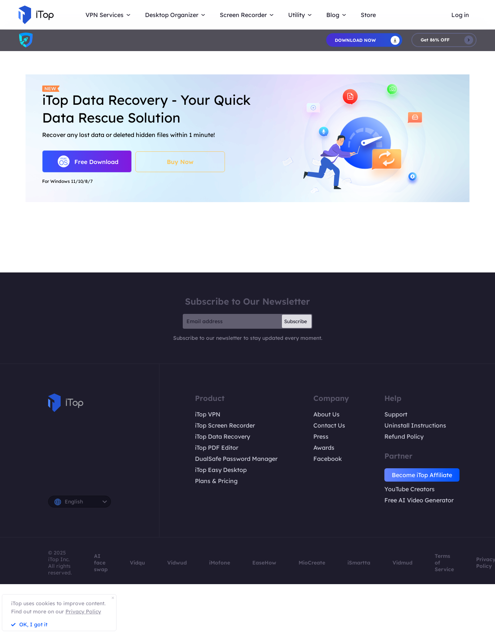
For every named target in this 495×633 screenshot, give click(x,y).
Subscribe (295, 321)
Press (321, 436)
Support (395, 414)
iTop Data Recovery (222, 436)
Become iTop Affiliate (422, 475)
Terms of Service (444, 563)
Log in (460, 15)
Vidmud (402, 562)
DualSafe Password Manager (236, 458)
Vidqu (137, 562)
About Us (326, 414)
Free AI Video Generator (419, 500)
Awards (323, 447)
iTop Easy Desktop (221, 469)
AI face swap (101, 563)
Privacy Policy (83, 611)
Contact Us (329, 425)
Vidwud (177, 562)
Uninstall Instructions (415, 425)
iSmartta (358, 562)
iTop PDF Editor (216, 447)
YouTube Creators (409, 489)
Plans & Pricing (216, 481)
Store (368, 15)
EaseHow (264, 562)
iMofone (219, 562)
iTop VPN (207, 414)
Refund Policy (404, 436)
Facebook (327, 458)
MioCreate (312, 562)
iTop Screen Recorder (225, 425)
